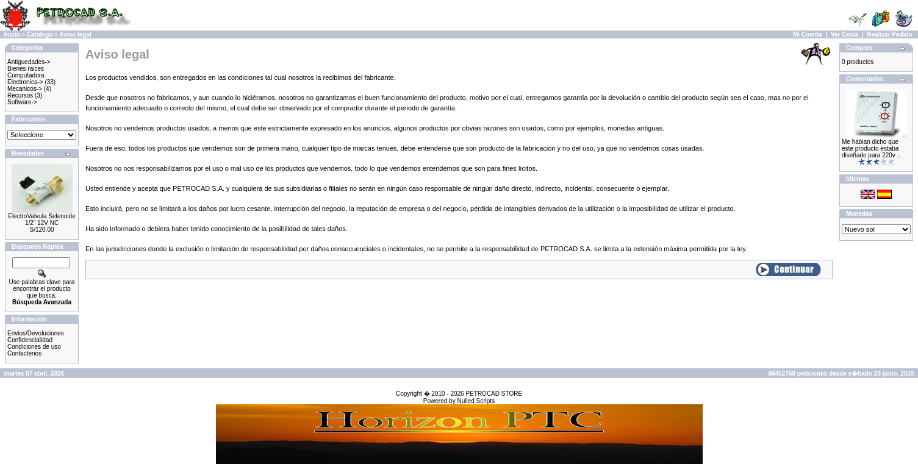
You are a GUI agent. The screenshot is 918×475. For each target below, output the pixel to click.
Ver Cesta (845, 34)
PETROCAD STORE (493, 393)
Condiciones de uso (34, 346)
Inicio (12, 34)
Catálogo (40, 34)
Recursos (20, 95)
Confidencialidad (29, 340)
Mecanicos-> (24, 88)
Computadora (26, 75)
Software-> (22, 102)
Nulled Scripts (476, 401)
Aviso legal (75, 34)
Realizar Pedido (889, 34)
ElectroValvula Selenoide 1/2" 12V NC (41, 219)
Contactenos (24, 353)
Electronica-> (25, 82)
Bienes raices (25, 68)
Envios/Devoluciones (35, 333)
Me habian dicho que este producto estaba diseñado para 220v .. (871, 148)
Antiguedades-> (28, 62)
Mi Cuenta (807, 34)
